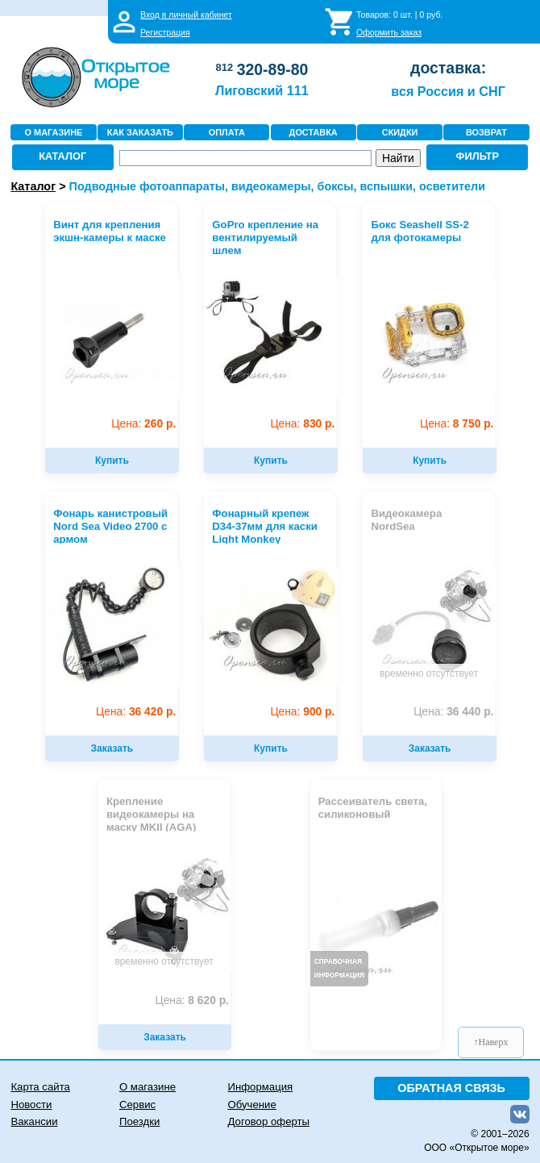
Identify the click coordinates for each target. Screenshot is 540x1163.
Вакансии (33, 1121)
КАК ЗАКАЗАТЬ (140, 132)
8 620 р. (191, 1000)
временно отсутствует (429, 673)
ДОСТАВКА (313, 132)
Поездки (139, 1121)
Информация (260, 1087)
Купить (112, 460)
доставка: (448, 68)
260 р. (143, 424)
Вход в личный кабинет (186, 14)
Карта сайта (39, 1087)
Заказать (111, 748)
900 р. (302, 712)
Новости (31, 1104)
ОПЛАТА (227, 132)
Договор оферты (268, 1121)
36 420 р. (136, 712)
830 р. (302, 424)
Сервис (137, 1104)
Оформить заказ (389, 32)
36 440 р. (453, 712)
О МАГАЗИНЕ (54, 132)
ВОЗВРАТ (486, 132)
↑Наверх (491, 1042)
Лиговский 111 (262, 90)
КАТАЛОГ (62, 156)
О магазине (147, 1087)
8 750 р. (456, 424)
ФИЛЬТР (477, 156)
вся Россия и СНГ (448, 91)
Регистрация (165, 32)
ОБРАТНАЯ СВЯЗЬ (451, 1088)
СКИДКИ (400, 132)
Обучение (251, 1104)
